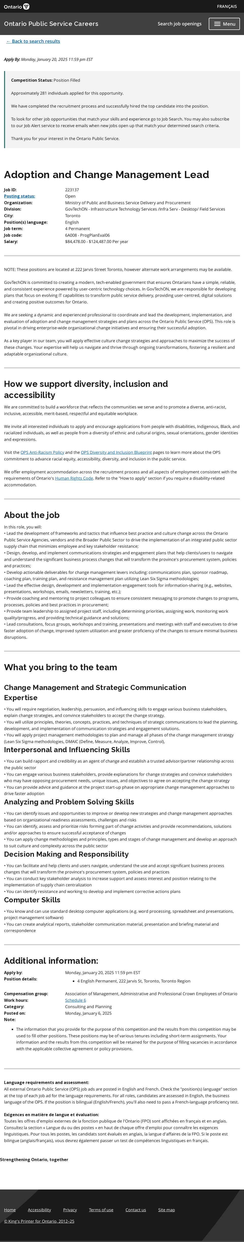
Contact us (136, 1210)
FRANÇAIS (227, 6)
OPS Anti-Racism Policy (42, 452)
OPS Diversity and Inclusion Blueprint (116, 452)
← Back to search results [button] (33, 41)
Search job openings (180, 24)
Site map (166, 1210)
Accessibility (39, 1210)
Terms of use (101, 1210)
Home (10, 1210)
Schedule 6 (75, 1000)
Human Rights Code (74, 478)
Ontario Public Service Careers (51, 23)
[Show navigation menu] (224, 24)
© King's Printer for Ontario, (39, 1221)
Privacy (70, 1210)
